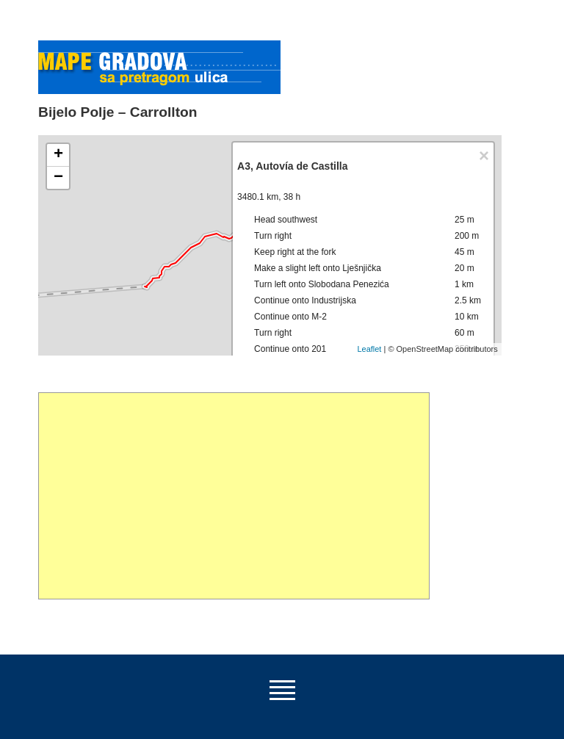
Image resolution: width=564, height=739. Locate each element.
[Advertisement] (234, 496)
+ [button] (58, 155)
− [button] (58, 178)
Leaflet (369, 349)
